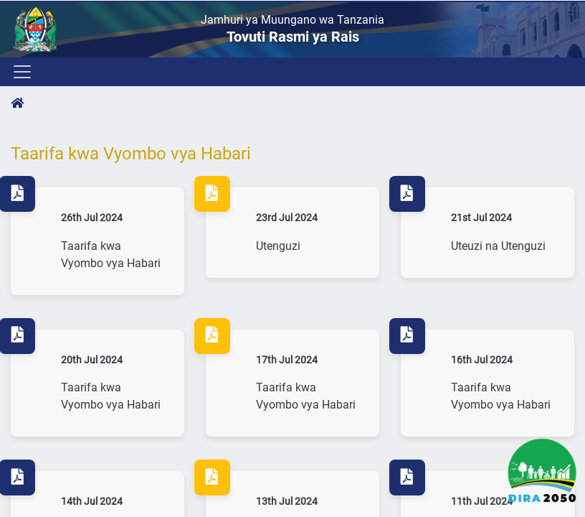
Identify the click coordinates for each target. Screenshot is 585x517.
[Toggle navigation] (21, 71)
